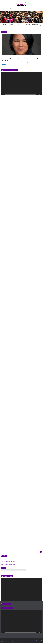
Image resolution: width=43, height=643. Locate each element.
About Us (4, 24)
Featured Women (35, 24)
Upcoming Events (20, 24)
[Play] (2, 94)
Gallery (21, 26)
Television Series (12, 24)
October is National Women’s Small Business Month (9, 559)
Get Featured (16, 26)
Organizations (27, 24)
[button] (6, 24)
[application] (21, 83)
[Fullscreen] (40, 94)
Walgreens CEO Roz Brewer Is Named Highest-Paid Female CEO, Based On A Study (21, 59)
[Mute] (39, 94)
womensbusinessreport (10, 56)
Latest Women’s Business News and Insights (8, 558)
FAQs (26, 26)
